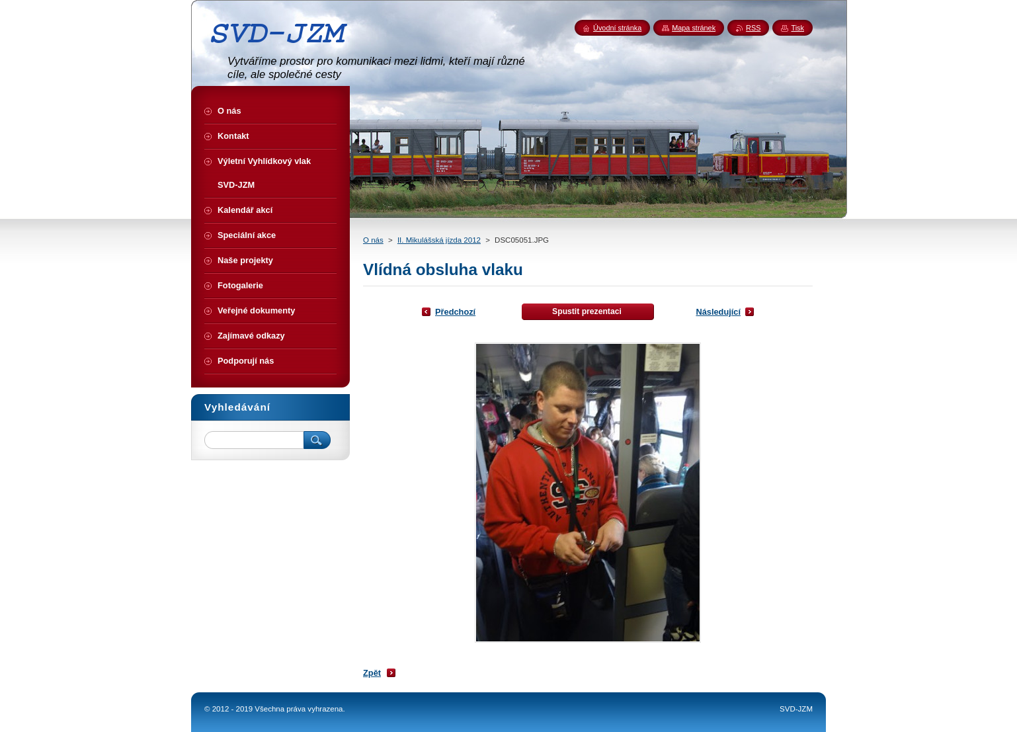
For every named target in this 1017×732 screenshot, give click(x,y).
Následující (718, 312)
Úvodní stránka (617, 28)
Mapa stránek (693, 28)
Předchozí (455, 312)
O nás (373, 240)
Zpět (372, 673)
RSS (753, 28)
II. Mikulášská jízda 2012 (439, 240)
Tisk (797, 28)
